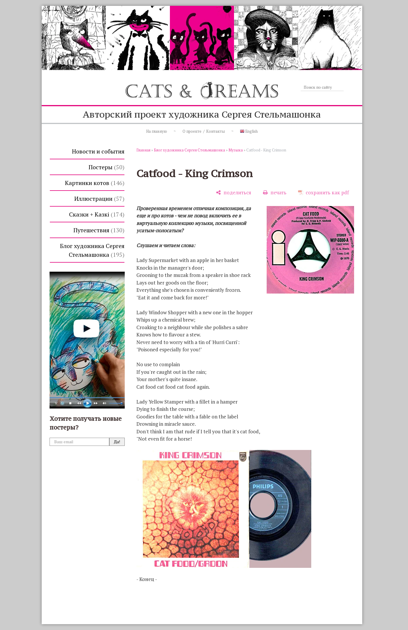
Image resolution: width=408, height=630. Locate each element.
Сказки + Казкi (96, 214)
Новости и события (98, 151)
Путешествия (98, 230)
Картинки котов (94, 183)
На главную (156, 131)
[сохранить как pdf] (323, 192)
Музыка (235, 150)
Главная (143, 150)
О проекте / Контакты (203, 131)
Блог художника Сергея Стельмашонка (92, 250)
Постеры (106, 167)
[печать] (275, 192)
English (249, 131)
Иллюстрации (99, 199)
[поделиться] (233, 192)
